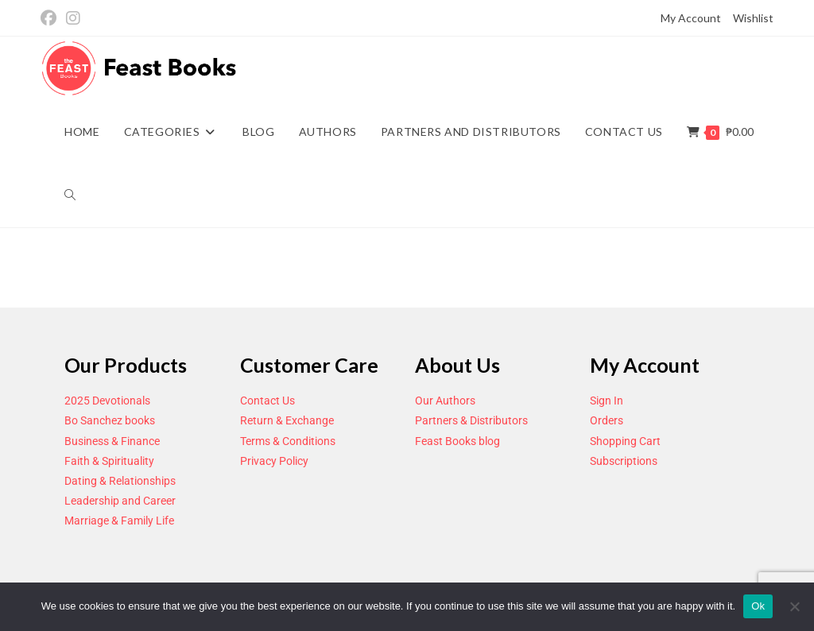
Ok (758, 606)
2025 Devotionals (107, 400)
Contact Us (267, 400)
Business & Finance (112, 441)
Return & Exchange (287, 420)
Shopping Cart (625, 441)
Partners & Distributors (471, 420)
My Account (691, 18)
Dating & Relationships (120, 480)
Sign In (606, 400)
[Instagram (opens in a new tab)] (73, 18)
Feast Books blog (457, 441)
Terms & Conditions (287, 441)
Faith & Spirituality (109, 461)
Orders (606, 420)
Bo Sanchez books (109, 420)
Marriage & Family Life (119, 520)
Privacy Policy (274, 461)
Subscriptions (623, 461)
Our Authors (445, 400)
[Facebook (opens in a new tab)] (51, 18)
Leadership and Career (120, 500)
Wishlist (753, 18)
